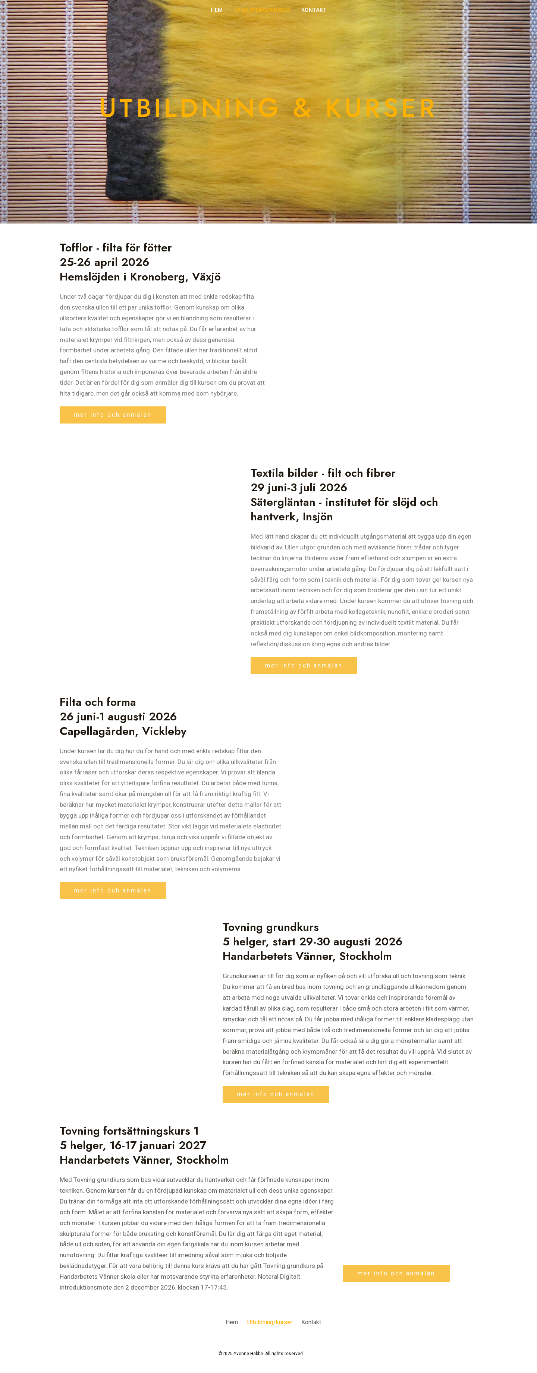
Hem (217, 10)
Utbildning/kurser (262, 10)
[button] (113, 415)
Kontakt (313, 10)
